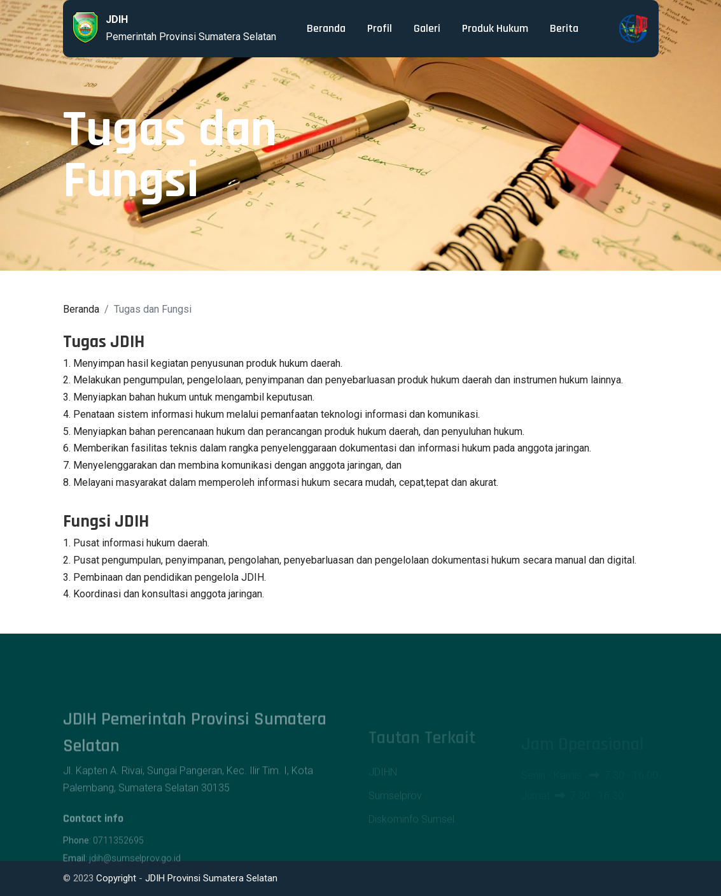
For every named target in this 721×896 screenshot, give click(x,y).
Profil (379, 28)
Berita (564, 28)
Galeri (427, 28)
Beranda (326, 28)
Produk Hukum (495, 28)
